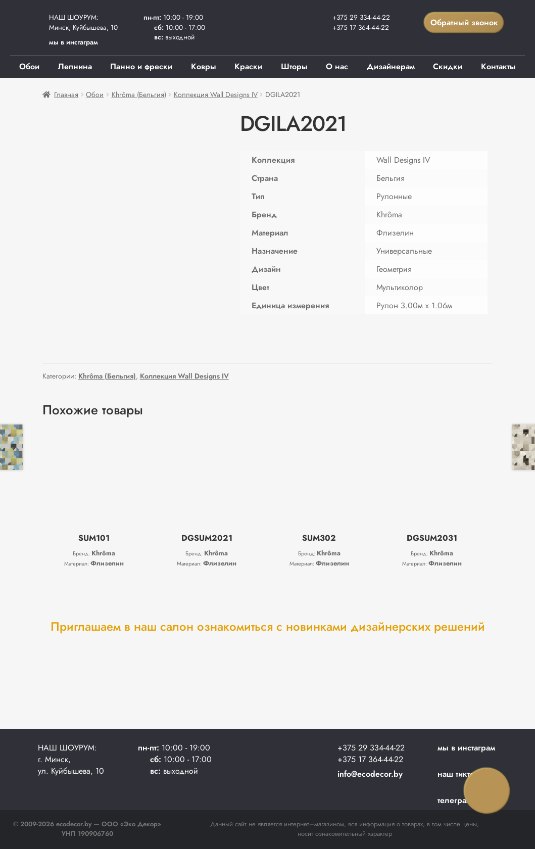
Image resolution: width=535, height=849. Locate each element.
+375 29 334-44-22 (361, 17)
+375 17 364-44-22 (360, 27)
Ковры (203, 66)
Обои (29, 66)
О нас (337, 66)
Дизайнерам (391, 66)
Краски (248, 66)
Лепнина (75, 66)
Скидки (447, 66)
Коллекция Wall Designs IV (216, 94)
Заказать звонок (487, 791)
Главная (66, 94)
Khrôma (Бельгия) (139, 94)
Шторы (294, 66)
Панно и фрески (141, 66)
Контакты (498, 66)
